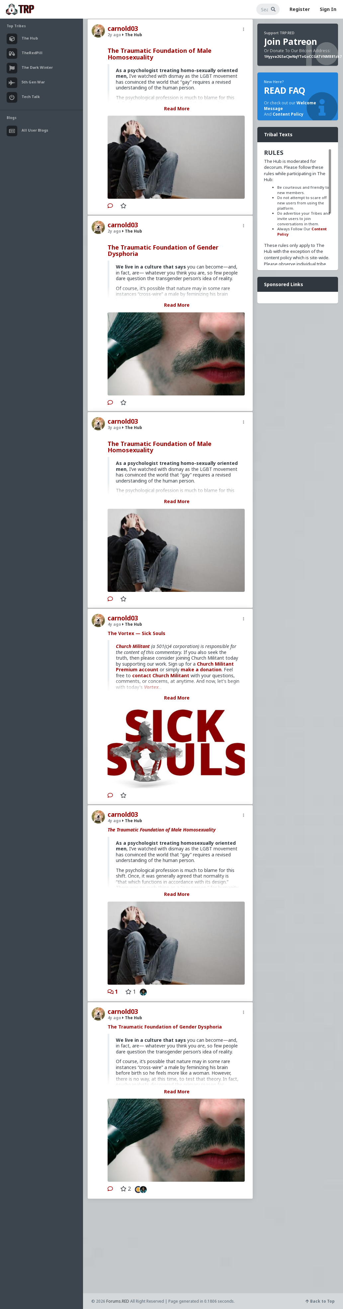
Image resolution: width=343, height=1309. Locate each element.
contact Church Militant (160, 675)
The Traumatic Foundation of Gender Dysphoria (163, 250)
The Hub (132, 35)
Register (300, 9)
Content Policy (288, 114)
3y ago (114, 427)
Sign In (328, 9)
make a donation (201, 669)
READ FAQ (284, 90)
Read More (177, 108)
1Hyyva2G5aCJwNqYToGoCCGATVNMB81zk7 (303, 56)
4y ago (114, 624)
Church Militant (133, 646)
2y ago (114, 35)
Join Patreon (290, 42)
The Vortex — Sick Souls (136, 633)
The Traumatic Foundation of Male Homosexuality (160, 54)
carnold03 (123, 28)
